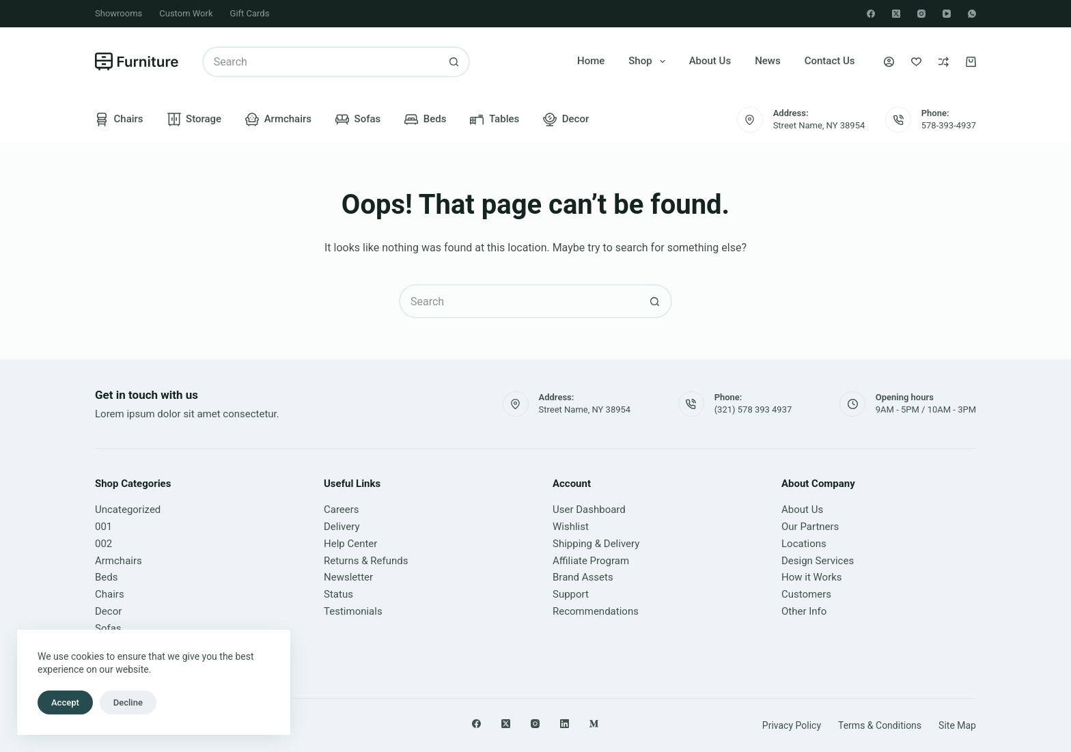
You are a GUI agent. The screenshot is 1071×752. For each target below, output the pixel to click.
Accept (65, 702)
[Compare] (943, 62)
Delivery (342, 526)
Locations (803, 544)
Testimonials (353, 611)
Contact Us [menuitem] (830, 61)
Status (338, 594)
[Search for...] (320, 61)
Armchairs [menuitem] (278, 119)
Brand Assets (583, 577)
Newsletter (348, 577)
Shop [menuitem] (649, 61)
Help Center (350, 544)
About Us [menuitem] (710, 61)
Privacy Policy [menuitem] (791, 725)
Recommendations (596, 611)
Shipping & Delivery (596, 544)
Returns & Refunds (366, 561)
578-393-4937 (948, 125)
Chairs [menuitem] (119, 119)
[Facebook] (871, 14)
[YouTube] (947, 14)
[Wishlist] (916, 62)
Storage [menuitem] (194, 119)
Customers (806, 594)
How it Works (811, 577)
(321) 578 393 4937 (753, 409)
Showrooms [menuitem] (118, 13)
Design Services (817, 561)
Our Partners (810, 526)
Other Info (803, 611)
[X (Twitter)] (896, 14)
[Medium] (593, 723)
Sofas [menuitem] (357, 119)
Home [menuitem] (590, 61)
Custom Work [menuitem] (185, 13)
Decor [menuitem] (566, 119)
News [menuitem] (768, 61)
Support (571, 594)
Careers (341, 509)
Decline (128, 702)
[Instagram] (921, 14)
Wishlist (571, 526)
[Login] (889, 62)
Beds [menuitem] (425, 119)
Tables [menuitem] (494, 119)
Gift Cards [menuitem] (250, 13)
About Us (802, 509)
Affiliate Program (591, 561)
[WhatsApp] (972, 14)
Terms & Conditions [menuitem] (879, 725)
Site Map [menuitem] (957, 725)
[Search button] (454, 61)
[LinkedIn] (564, 723)
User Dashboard (589, 509)
